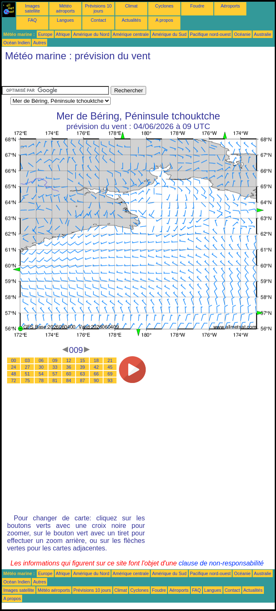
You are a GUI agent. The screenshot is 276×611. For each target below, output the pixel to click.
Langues (65, 20)
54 (41, 373)
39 (82, 367)
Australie (262, 34)
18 (96, 360)
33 (55, 367)
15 (82, 360)
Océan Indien (16, 42)
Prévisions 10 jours (98, 8)
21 (110, 360)
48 (13, 373)
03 (27, 360)
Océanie (242, 34)
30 (41, 367)
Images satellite (32, 8)
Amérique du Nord (91, 34)
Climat (131, 5)
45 (110, 367)
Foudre (197, 5)
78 (41, 380)
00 (13, 360)
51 (27, 373)
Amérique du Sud (169, 34)
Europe (45, 34)
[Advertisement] (68, 75)
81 (55, 380)
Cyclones (164, 5)
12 (68, 360)
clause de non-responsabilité (221, 563)
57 (55, 373)
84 (68, 380)
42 (96, 367)
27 (27, 367)
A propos (164, 20)
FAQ (32, 20)
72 (13, 380)
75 (27, 380)
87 (82, 380)
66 (96, 373)
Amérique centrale (131, 34)
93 (110, 380)
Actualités (131, 20)
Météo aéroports (65, 8)
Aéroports (230, 5)
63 (82, 373)
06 (41, 360)
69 (110, 373)
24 (13, 367)
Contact (98, 20)
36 (68, 367)
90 (96, 380)
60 (68, 373)
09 (55, 360)
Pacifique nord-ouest (210, 34)
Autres (39, 42)
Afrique (63, 34)
